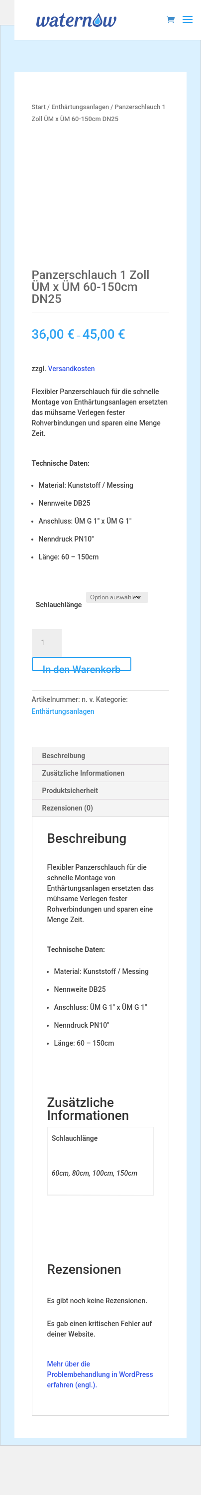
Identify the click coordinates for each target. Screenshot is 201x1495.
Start (39, 107)
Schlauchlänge (59, 605)
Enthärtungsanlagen (80, 107)
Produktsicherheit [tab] (70, 791)
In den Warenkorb (82, 667)
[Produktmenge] (47, 643)
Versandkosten (71, 369)
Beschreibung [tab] (64, 756)
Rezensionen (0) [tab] (67, 808)
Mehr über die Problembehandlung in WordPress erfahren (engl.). (100, 1374)
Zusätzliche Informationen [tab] (83, 773)
